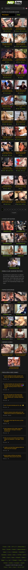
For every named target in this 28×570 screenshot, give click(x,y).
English (20, 560)
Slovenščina (21, 552)
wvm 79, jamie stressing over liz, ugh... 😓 (14, 405)
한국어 (24, 554)
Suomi (8, 557)
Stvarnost (21, 93)
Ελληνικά (18, 557)
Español (22, 562)
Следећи (14, 212)
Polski (25, 560)
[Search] (24, 8)
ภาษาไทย (19, 554)
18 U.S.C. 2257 (21, 567)
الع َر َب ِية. (8, 560)
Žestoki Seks (24, 31)
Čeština (23, 557)
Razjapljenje (24, 46)
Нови (18, 14)
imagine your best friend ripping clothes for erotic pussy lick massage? (14, 448)
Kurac (10, 155)
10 (25, 209)
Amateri (24, 139)
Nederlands (14, 552)
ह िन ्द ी (14, 546)
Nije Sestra (19, 204)
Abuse (14, 567)
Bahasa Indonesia (21, 549)
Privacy (5, 567)
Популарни (5, 14)
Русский (8, 549)
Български (16, 562)
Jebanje (17, 31)
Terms (10, 567)
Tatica (5, 124)
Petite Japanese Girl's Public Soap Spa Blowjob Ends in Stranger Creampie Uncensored (13, 430)
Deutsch (14, 549)
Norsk (14, 554)
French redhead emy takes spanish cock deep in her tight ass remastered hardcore (14, 376)
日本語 (3, 557)
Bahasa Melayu (21, 546)
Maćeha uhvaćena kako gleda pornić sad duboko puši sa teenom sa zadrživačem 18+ (14, 413)
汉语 (9, 546)
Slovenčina (3, 554)
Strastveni (18, 139)
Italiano (4, 552)
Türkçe (3, 549)
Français (4, 546)
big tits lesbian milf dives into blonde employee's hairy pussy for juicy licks (12, 456)
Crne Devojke (7, 93)
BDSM (3, 170)
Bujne (23, 62)
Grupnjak (5, 155)
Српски (9, 554)
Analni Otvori (8, 31)
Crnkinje (21, 77)
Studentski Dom (7, 77)
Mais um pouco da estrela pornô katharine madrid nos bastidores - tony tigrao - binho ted (14, 439)
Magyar (2, 560)
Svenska (11, 562)
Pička (7, 62)
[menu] (2, 8)
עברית (9, 552)
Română (5, 562)
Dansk (13, 557)
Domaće (8, 46)
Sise (10, 188)
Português (14, 560)
